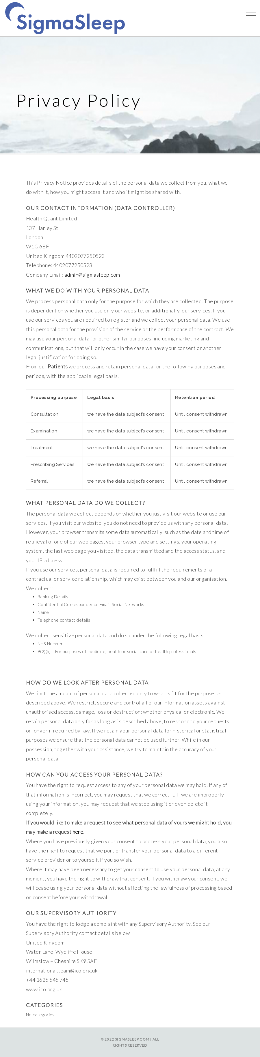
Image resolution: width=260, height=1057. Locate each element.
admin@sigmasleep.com (92, 274)
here (78, 832)
